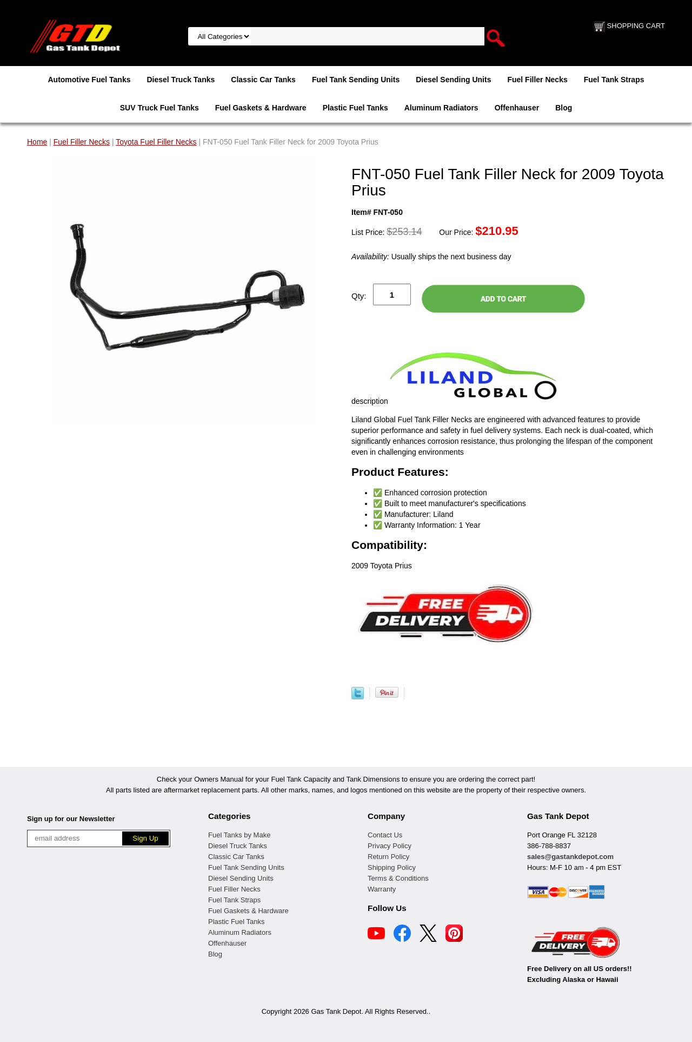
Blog (563, 107)
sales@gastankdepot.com (570, 857)
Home (37, 141)
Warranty (382, 889)
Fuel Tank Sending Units (356, 79)
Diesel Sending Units (453, 79)
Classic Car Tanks (263, 79)
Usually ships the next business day (431, 256)
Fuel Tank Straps (614, 79)
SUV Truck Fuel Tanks (159, 107)
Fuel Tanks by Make (239, 835)
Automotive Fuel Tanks (89, 79)
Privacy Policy (389, 846)
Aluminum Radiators (441, 107)
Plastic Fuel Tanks (355, 107)
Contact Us (385, 835)
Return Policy (388, 857)
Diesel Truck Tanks (181, 79)
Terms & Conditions (398, 878)
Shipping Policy (392, 867)
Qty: (359, 295)
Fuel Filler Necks (537, 79)
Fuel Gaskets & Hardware (261, 107)
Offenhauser (517, 107)
